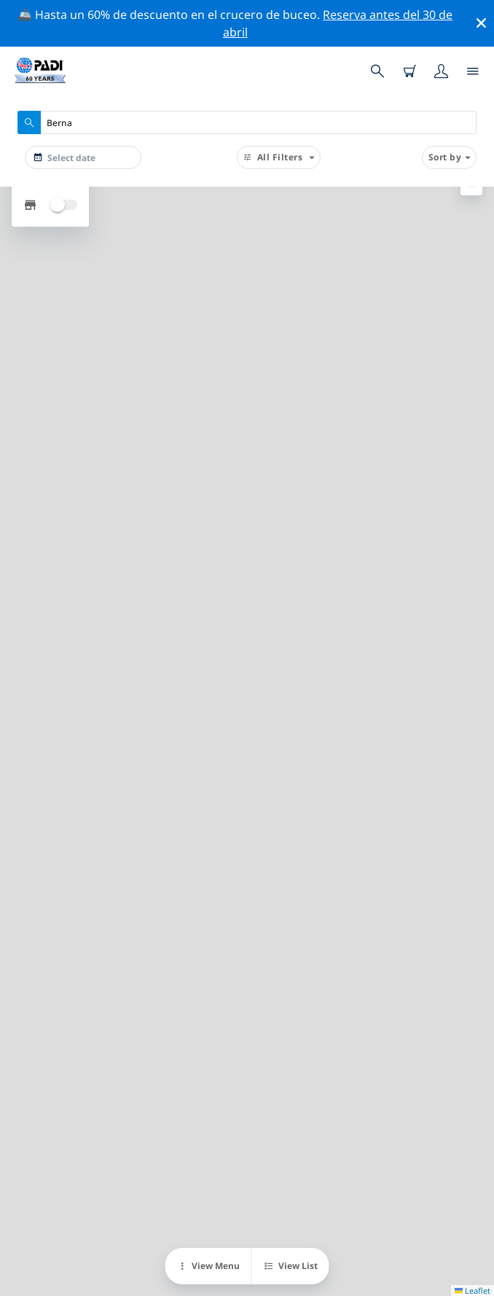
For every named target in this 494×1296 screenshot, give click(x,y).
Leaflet (472, 1290)
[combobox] (247, 122)
